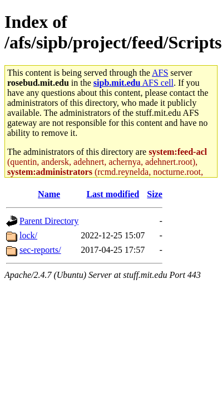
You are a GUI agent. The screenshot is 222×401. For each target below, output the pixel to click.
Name (49, 194)
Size (154, 194)
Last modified (112, 194)
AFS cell (133, 82)
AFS (160, 72)
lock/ (28, 235)
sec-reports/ (40, 250)
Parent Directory (48, 221)
